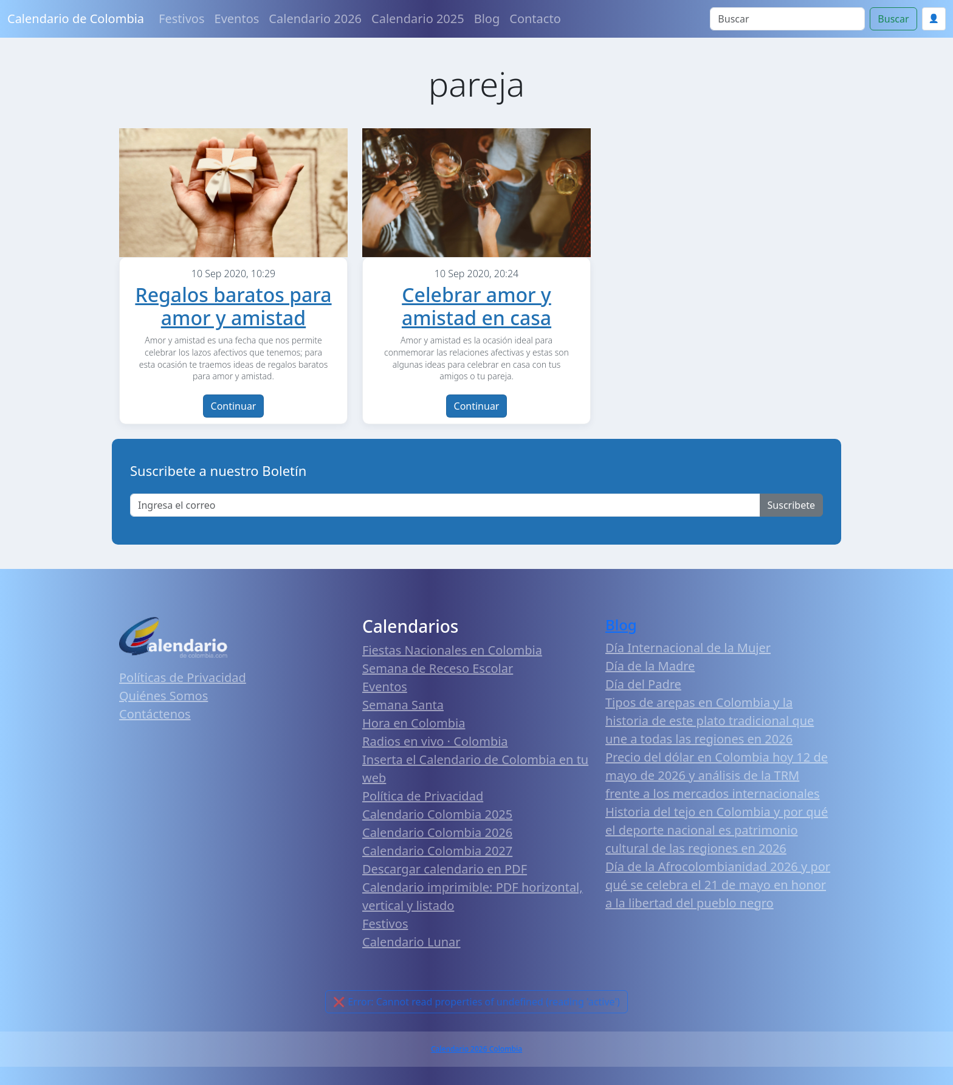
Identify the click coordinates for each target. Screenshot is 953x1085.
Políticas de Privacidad (182, 677)
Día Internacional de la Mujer (688, 647)
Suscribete (791, 505)
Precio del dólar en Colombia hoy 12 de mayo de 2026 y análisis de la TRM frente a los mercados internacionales (716, 775)
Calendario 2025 (417, 18)
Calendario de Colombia (75, 18)
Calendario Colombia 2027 (437, 850)
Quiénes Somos (163, 695)
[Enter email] (445, 505)
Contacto (534, 18)
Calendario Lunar (411, 942)
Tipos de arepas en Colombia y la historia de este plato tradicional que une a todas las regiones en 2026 (709, 720)
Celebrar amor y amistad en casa (476, 306)
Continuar (233, 406)
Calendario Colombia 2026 (437, 832)
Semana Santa (403, 705)
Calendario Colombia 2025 (437, 814)
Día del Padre (643, 684)
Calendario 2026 (315, 18)
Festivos (181, 18)
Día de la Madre (650, 666)
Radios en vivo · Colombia (435, 741)
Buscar (893, 19)
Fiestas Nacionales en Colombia (452, 650)
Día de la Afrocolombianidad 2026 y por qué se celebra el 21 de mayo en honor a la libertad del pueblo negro (717, 884)
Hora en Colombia (413, 723)
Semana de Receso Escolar (437, 668)
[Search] (787, 18)
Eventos (237, 18)
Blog (487, 18)
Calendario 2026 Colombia (476, 1049)
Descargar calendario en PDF (444, 869)
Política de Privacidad (422, 796)
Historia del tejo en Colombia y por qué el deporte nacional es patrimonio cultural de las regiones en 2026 (716, 830)
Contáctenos (155, 714)
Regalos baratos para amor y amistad (233, 306)
